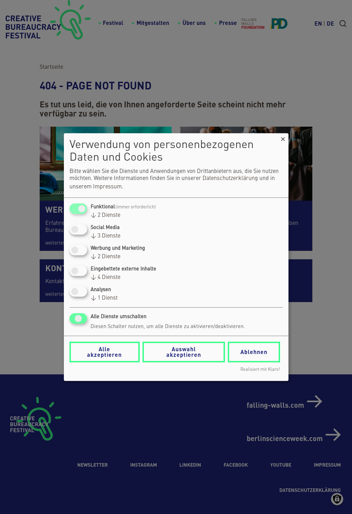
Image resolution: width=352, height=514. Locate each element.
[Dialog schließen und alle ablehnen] (283, 137)
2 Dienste (105, 215)
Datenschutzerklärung (230, 178)
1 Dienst (104, 298)
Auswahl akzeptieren (183, 351)
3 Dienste (105, 236)
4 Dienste (105, 277)
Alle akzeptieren (104, 351)
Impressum (107, 187)
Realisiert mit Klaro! (260, 369)
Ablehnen (253, 351)
